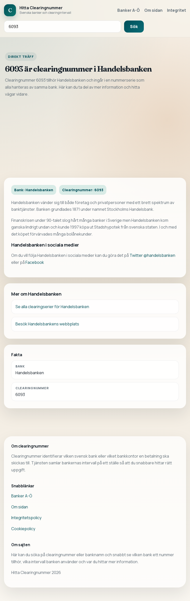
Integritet (176, 10)
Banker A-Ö (128, 10)
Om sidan (153, 10)
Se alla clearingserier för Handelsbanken (52, 306)
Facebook (34, 262)
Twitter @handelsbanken (152, 255)
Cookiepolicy (23, 528)
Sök (134, 26)
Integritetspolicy (26, 517)
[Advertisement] (95, 138)
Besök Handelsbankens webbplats (47, 324)
